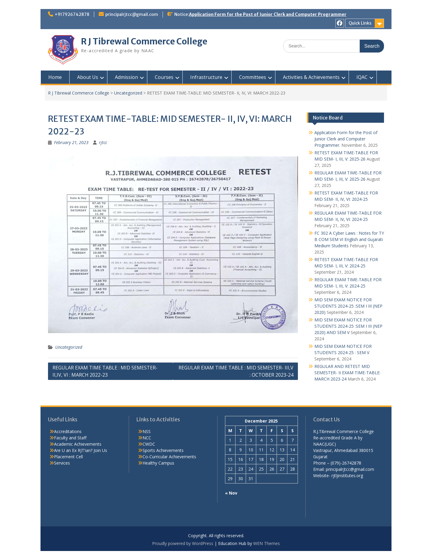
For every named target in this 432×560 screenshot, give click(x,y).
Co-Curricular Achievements (169, 456)
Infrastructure (206, 77)
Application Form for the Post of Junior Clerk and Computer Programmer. (345, 139)
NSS (146, 431)
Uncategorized (128, 93)
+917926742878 (72, 14)
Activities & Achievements (311, 77)
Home (55, 77)
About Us (87, 77)
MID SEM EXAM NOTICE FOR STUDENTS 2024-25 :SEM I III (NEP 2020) (348, 306)
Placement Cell (68, 456)
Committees (252, 77)
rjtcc (103, 142)
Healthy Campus (158, 463)
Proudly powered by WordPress (182, 543)
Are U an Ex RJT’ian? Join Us (80, 450)
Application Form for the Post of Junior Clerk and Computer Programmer (267, 14)
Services (62, 463)
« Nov (231, 493)
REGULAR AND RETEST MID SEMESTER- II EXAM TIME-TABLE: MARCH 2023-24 (347, 372)
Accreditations (68, 431)
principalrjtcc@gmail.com (131, 14)
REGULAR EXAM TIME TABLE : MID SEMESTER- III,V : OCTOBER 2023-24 (235, 371)
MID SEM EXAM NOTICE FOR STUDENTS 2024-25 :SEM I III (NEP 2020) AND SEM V (348, 326)
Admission (126, 77)
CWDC (148, 444)
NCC (146, 438)
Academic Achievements (77, 444)
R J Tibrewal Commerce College (144, 41)
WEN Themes (266, 543)
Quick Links (360, 23)
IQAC (362, 77)
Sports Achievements (163, 450)
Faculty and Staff (70, 438)
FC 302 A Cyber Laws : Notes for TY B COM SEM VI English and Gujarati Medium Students (349, 239)
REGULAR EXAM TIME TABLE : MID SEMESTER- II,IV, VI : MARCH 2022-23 (105, 371)
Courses (164, 77)
